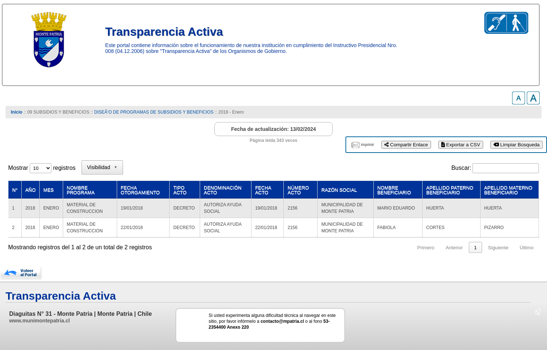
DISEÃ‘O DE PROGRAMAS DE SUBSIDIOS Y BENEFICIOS (153, 112)
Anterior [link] (454, 247)
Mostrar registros (41, 168)
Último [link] (527, 247)
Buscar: (461, 168)
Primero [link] (426, 247)
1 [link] (475, 247)
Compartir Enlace (406, 144)
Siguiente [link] (498, 247)
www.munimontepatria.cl (39, 321)
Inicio (16, 112)
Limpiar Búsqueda (516, 144)
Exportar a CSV (460, 144)
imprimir (367, 145)
